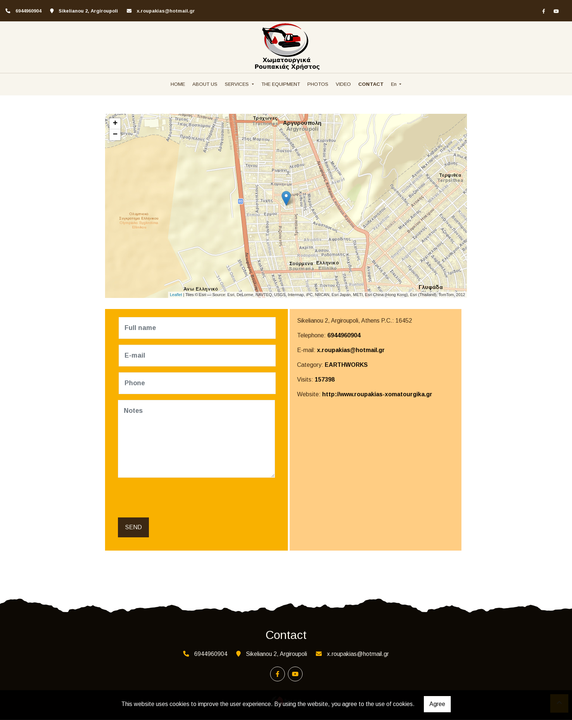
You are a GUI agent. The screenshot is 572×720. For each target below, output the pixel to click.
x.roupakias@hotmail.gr (166, 11)
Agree (437, 704)
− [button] (115, 134)
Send (133, 527)
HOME (178, 84)
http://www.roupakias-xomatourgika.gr (377, 394)
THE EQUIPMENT (280, 84)
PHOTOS (317, 84)
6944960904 (343, 335)
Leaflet (176, 294)
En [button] (394, 84)
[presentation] (175, 498)
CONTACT (371, 84)
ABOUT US (204, 84)
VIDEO (343, 84)
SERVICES (237, 84)
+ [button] (115, 123)
